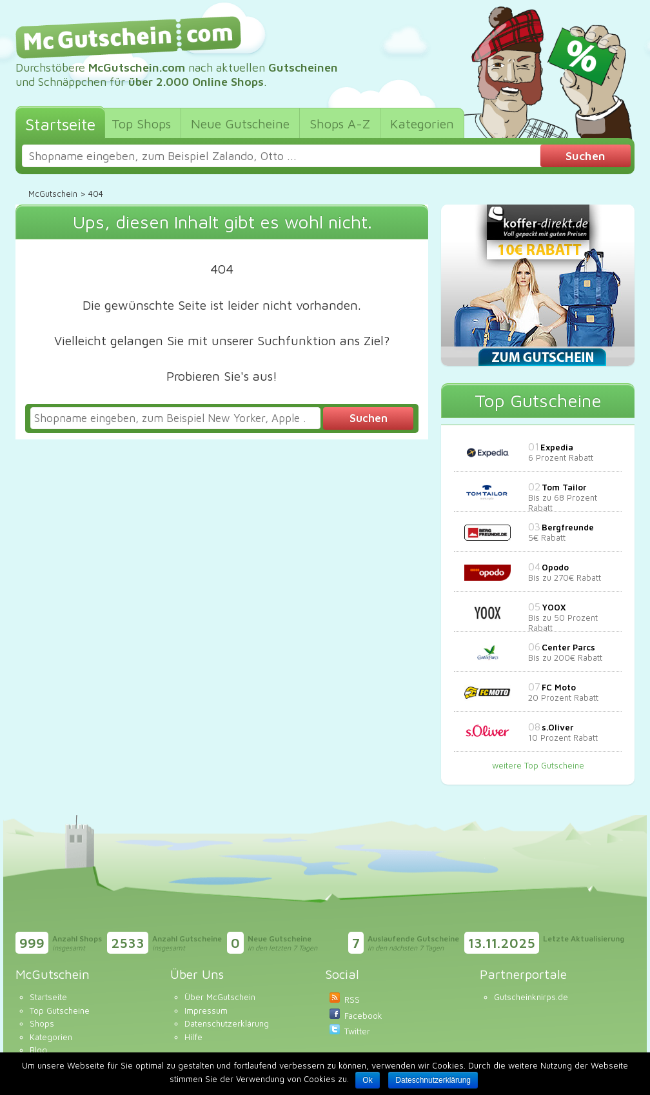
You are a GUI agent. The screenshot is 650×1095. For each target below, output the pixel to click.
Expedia (556, 447)
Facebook (363, 1015)
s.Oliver (557, 727)
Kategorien (51, 1037)
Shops (42, 1023)
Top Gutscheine (60, 1010)
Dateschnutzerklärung (433, 1080)
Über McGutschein (219, 997)
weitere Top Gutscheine (538, 765)
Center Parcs (568, 647)
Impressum (206, 1010)
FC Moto (559, 687)
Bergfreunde (568, 527)
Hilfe (193, 1037)
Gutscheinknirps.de (531, 997)
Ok (367, 1080)
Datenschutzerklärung (226, 1023)
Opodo (555, 567)
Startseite (48, 997)
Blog (38, 1050)
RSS (352, 999)
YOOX (554, 607)
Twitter (357, 1031)
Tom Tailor (564, 487)
